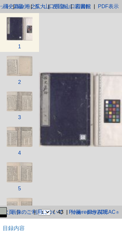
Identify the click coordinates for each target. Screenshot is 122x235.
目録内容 (14, 228)
